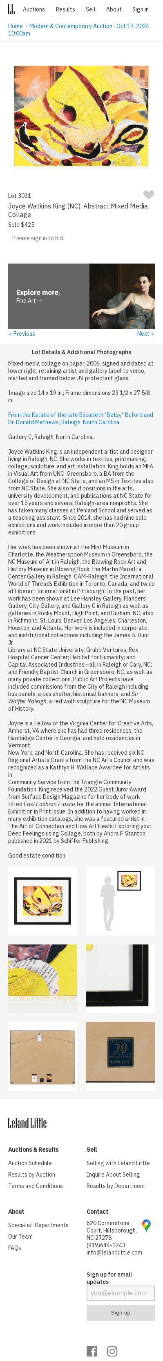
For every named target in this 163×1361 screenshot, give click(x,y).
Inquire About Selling (113, 1175)
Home (15, 26)
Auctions (34, 9)
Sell (91, 9)
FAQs (14, 1248)
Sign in (140, 9)
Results (65, 9)
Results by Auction (31, 1175)
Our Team (20, 1237)
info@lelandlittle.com (114, 1253)
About (114, 9)
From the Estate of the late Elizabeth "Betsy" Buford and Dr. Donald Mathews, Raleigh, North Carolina (80, 419)
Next (146, 334)
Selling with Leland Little (118, 1163)
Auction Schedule (30, 1163)
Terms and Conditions (35, 1186)
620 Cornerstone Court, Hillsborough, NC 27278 (112, 1231)
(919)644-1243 (106, 1245)
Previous (21, 334)
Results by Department (116, 1186)
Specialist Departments (38, 1225)
